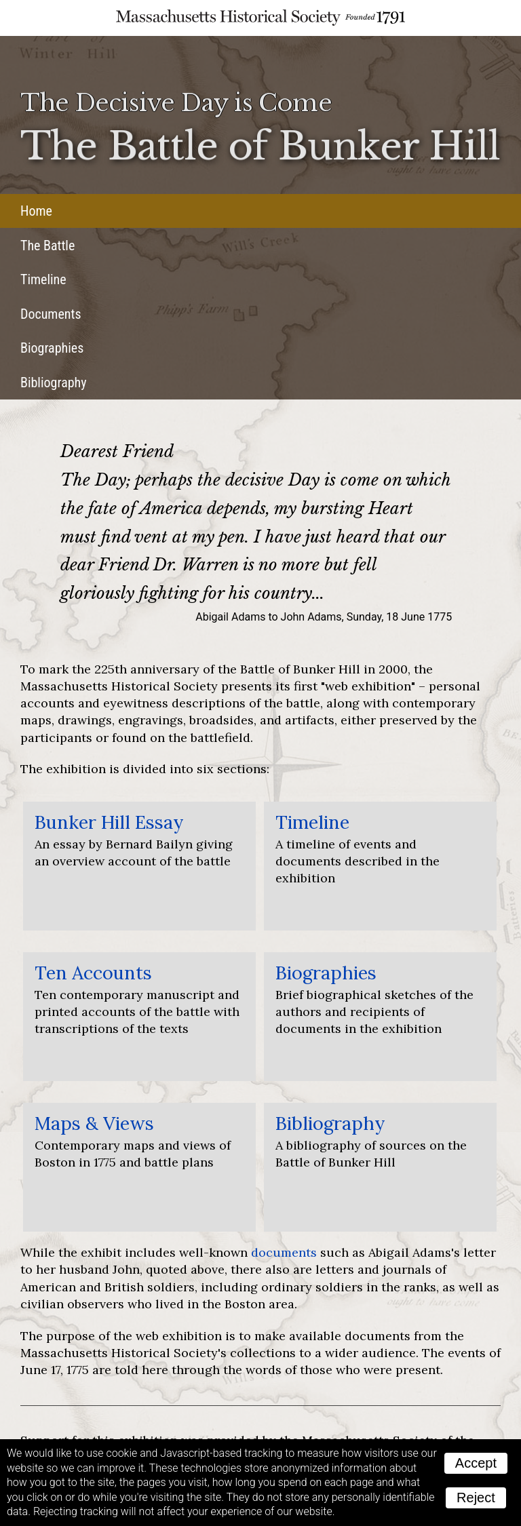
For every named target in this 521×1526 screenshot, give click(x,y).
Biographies (51, 348)
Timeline (43, 279)
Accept (476, 1462)
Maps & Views (94, 1123)
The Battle (47, 245)
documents (284, 1252)
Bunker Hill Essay (109, 822)
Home (36, 211)
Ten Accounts (93, 972)
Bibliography (53, 382)
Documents (50, 314)
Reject (476, 1497)
